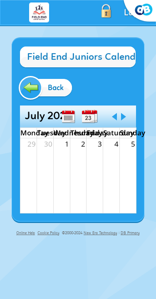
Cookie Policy (48, 232)
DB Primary (130, 232)
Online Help (25, 232)
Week (68, 116)
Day (88, 116)
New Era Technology (100, 232)
